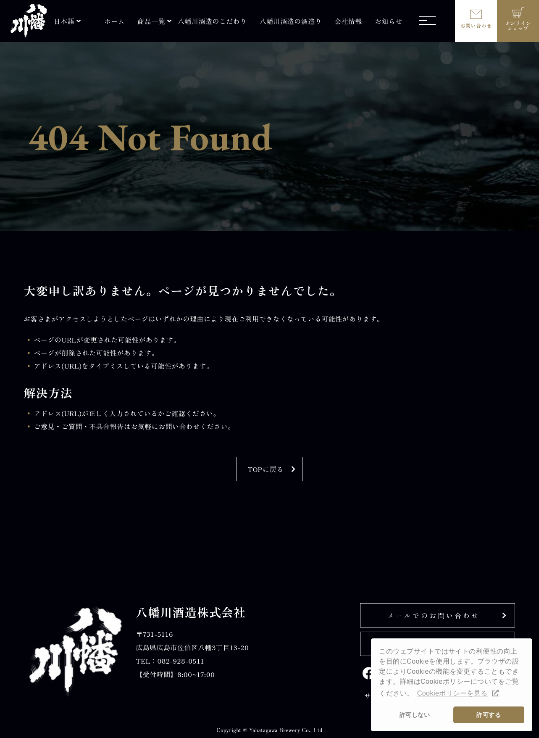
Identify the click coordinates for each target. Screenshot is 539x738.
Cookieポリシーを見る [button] (452, 693)
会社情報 (348, 21)
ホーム (114, 21)
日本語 (64, 21)
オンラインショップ (518, 25)
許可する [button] (488, 715)
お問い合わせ (476, 25)
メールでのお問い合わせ (433, 615)
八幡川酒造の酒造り (291, 21)
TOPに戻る (266, 469)
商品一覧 (151, 21)
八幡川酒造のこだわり (212, 21)
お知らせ (388, 21)
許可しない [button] (415, 715)
